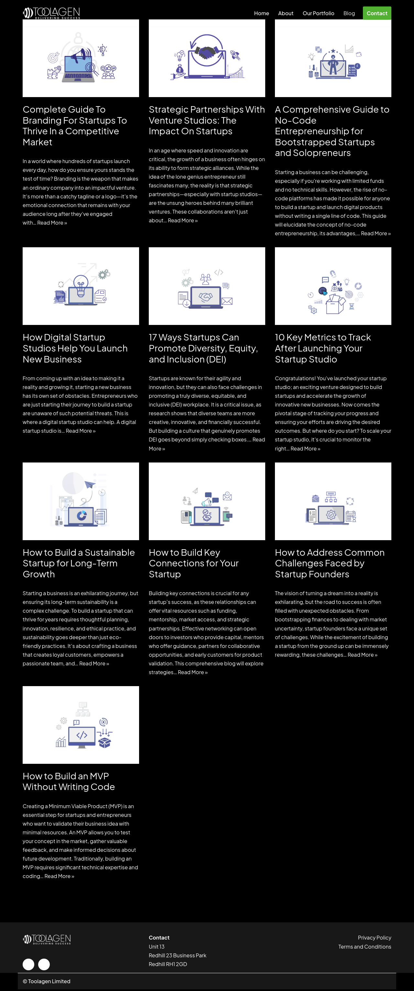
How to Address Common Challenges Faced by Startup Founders (330, 563)
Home (261, 13)
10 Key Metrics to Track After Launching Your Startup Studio (323, 347)
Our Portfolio (318, 13)
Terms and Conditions (365, 948)
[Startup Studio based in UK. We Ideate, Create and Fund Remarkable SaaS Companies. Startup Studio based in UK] (52, 13)
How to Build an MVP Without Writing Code (69, 782)
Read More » (52, 222)
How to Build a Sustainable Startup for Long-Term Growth (79, 563)
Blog (349, 13)
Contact (377, 13)
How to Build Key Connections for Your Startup (194, 563)
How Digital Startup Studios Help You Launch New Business (75, 347)
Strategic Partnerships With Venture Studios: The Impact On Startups (207, 119)
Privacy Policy (374, 939)
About (286, 13)
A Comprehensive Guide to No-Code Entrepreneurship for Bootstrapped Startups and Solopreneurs (332, 130)
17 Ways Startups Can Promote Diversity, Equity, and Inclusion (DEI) (203, 347)
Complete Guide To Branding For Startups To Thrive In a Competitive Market (75, 125)
